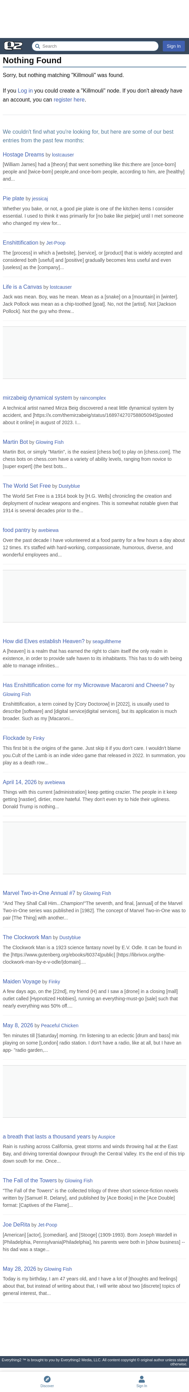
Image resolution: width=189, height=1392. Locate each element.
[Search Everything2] (95, 46)
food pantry (16, 530)
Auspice (106, 1137)
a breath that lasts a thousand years (46, 1137)
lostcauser (63, 155)
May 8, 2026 (18, 1025)
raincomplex (93, 398)
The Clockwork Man (27, 937)
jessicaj (40, 198)
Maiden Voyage (22, 981)
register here (69, 100)
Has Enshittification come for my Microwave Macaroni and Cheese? (85, 685)
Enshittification (20, 243)
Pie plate (13, 198)
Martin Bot (15, 442)
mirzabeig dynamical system (37, 398)
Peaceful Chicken (60, 1025)
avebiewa (48, 530)
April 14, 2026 (20, 782)
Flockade (14, 738)
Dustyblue (69, 486)
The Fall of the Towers (30, 1180)
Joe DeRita (16, 1225)
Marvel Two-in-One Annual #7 (39, 893)
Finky (38, 738)
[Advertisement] (94, 19)
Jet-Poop (56, 243)
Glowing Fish (50, 442)
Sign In (174, 46)
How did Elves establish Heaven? (43, 641)
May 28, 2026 (19, 1269)
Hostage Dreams (23, 155)
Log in (25, 91)
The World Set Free (27, 486)
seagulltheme (106, 641)
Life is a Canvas (22, 287)
